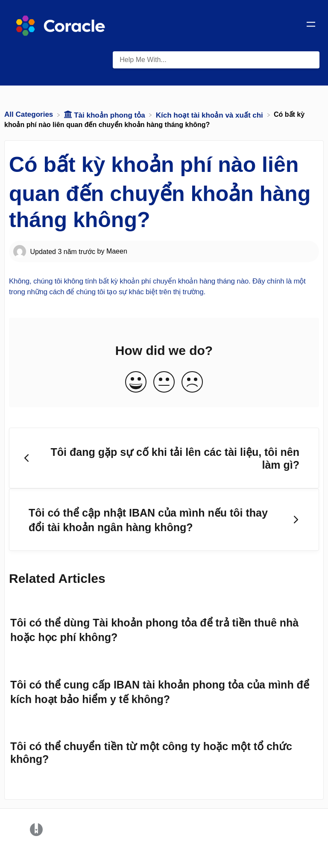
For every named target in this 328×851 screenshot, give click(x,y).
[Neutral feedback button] (164, 382)
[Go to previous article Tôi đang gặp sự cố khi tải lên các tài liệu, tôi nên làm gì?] (164, 458)
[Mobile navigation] (311, 25)
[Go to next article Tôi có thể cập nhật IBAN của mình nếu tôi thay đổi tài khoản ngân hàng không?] (164, 519)
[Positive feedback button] (136, 382)
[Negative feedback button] (192, 382)
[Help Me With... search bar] (216, 59)
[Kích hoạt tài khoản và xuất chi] (210, 114)
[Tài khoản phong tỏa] (105, 114)
